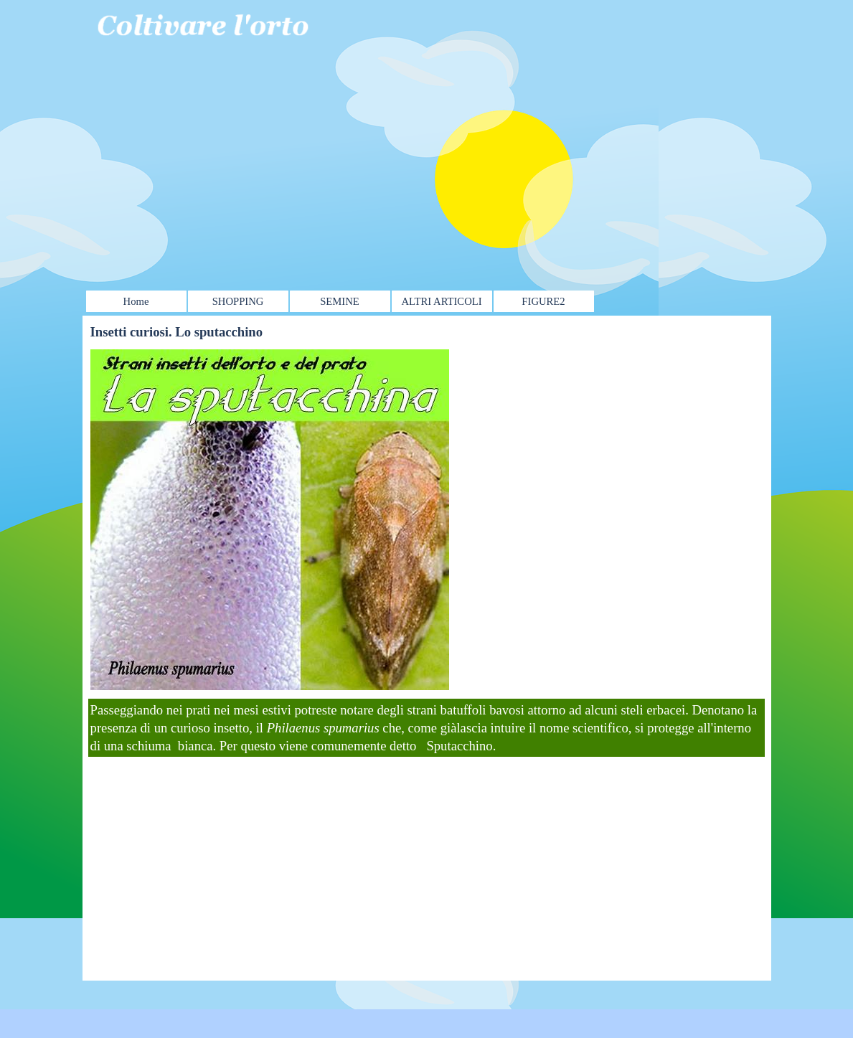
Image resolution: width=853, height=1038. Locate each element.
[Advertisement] (417, 141)
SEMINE (339, 301)
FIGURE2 (543, 301)
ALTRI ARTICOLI (441, 301)
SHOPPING (238, 301)
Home (136, 301)
